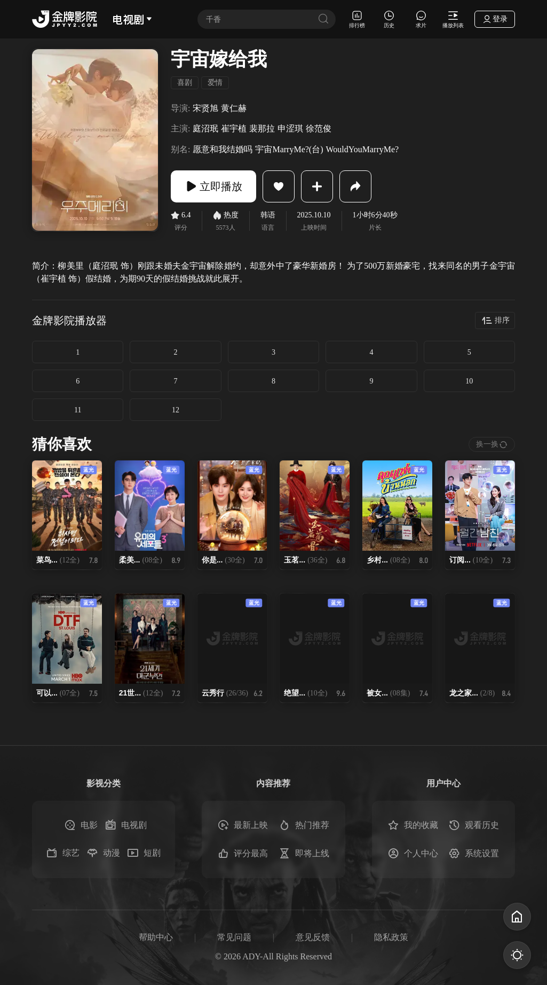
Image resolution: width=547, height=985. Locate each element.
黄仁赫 (234, 108)
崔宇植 (234, 128)
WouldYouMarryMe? (362, 149)
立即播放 (213, 186)
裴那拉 (262, 128)
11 (77, 410)
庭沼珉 (205, 128)
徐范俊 (318, 128)
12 (175, 410)
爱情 (215, 83)
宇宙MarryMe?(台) (289, 149)
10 (469, 381)
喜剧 (184, 83)
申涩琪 (290, 128)
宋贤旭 (205, 108)
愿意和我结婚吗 (222, 149)
